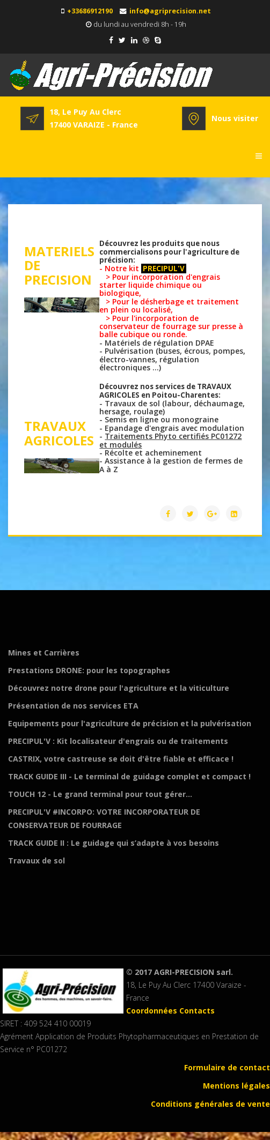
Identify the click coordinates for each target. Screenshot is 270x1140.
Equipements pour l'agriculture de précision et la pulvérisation (129, 723)
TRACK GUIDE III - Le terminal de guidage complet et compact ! (129, 776)
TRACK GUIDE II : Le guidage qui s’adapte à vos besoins (113, 843)
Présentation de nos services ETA (73, 706)
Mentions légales (236, 1086)
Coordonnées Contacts (170, 1010)
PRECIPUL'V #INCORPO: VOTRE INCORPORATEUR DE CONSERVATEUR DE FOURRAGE (104, 818)
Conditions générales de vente (210, 1104)
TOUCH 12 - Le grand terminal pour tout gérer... (100, 794)
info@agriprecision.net (170, 11)
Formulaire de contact (227, 1067)
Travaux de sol (36, 860)
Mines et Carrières (43, 652)
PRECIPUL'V (163, 268)
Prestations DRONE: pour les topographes (89, 670)
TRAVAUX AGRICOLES (59, 433)
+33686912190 (90, 11)
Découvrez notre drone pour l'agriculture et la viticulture (118, 688)
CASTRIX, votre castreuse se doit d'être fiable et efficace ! (120, 759)
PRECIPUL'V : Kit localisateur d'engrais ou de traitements (118, 741)
